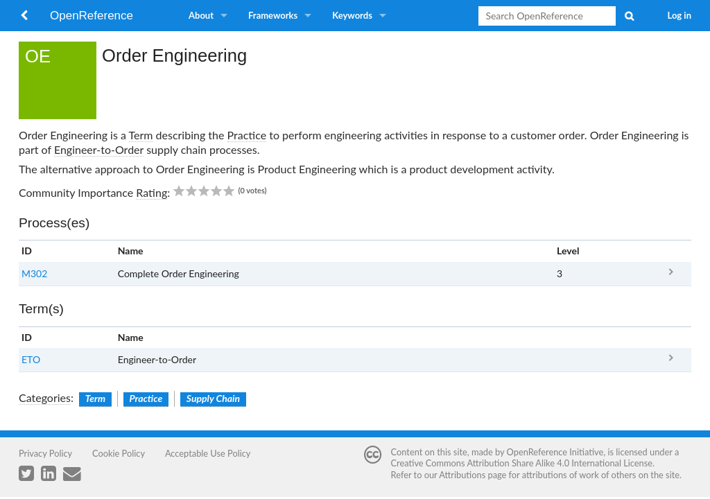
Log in (680, 15)
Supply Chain (213, 398)
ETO (30, 359)
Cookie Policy (118, 453)
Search (629, 16)
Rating (151, 192)
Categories (45, 397)
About (201, 15)
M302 (34, 273)
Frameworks (272, 15)
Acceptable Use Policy (208, 453)
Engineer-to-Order (99, 149)
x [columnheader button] (670, 251)
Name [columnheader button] (131, 250)
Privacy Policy (45, 453)
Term (141, 134)
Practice (247, 134)
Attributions (462, 474)
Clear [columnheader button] (568, 337)
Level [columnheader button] (568, 250)
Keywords (352, 15)
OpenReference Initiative (555, 451)
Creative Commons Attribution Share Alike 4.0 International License (521, 463)
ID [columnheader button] (26, 250)
